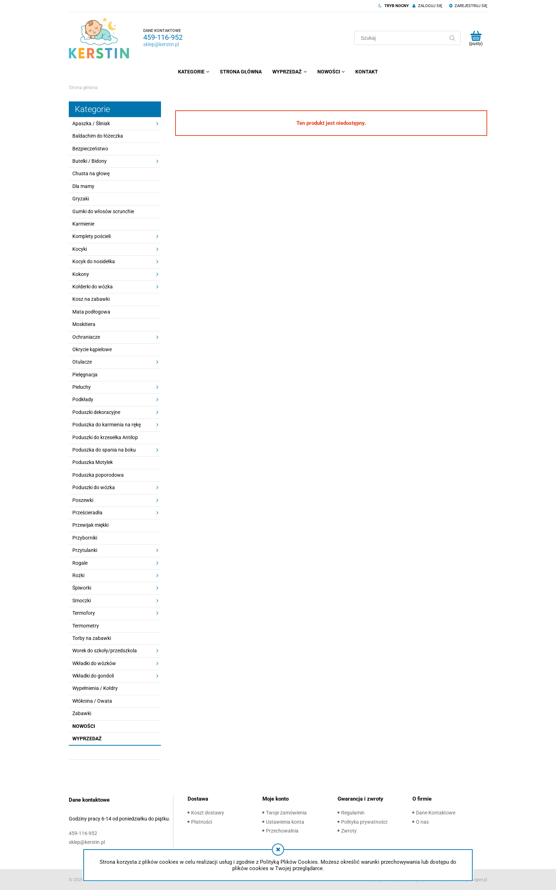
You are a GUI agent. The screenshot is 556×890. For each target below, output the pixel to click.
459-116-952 (163, 37)
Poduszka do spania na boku (104, 450)
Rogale (80, 563)
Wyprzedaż (87, 738)
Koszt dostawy (207, 813)
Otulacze (82, 362)
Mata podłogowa (91, 312)
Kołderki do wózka (92, 286)
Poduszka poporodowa (98, 475)
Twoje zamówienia (286, 813)
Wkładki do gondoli (93, 676)
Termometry (85, 626)
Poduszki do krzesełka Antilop (105, 437)
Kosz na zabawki (91, 299)
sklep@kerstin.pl (161, 44)
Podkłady (82, 399)
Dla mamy (83, 186)
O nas (422, 822)
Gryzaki (80, 198)
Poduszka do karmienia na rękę (106, 424)
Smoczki (81, 600)
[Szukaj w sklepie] (400, 38)
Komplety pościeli (91, 236)
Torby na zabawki (91, 638)
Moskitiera (83, 324)
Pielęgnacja (85, 374)
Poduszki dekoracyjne (96, 412)
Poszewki (82, 500)
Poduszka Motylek (92, 462)
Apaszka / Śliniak (91, 123)
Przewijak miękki (90, 525)
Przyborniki (84, 538)
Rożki (78, 575)
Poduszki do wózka (93, 487)
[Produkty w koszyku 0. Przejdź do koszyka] (475, 38)
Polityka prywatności (364, 822)
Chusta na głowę (91, 173)
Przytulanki (84, 550)
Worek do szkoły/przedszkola (104, 650)
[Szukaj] (452, 38)
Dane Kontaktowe (435, 813)
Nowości (83, 726)
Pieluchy (81, 387)
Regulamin (353, 813)
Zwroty (349, 831)
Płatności (201, 822)
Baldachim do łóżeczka (97, 136)
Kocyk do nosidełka (93, 261)
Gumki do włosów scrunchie (103, 211)
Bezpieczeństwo (90, 148)
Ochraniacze (86, 337)
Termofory (83, 613)
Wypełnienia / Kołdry (95, 688)
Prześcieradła (87, 512)
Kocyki (79, 249)
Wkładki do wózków (94, 663)
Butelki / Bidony (89, 161)
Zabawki (81, 713)
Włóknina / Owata (92, 701)
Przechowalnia (282, 831)
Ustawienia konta (285, 822)
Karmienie (83, 224)
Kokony (80, 274)
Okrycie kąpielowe (92, 349)
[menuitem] (194, 71)
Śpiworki (81, 588)
